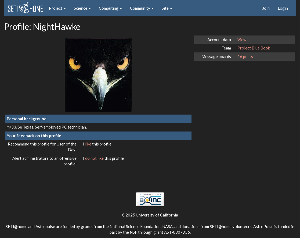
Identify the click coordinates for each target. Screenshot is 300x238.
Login (283, 8)
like (88, 143)
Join (266, 8)
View (241, 39)
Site (167, 8)
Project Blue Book (253, 47)
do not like (94, 158)
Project (57, 8)
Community (142, 8)
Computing (110, 8)
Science (82, 8)
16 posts (245, 56)
